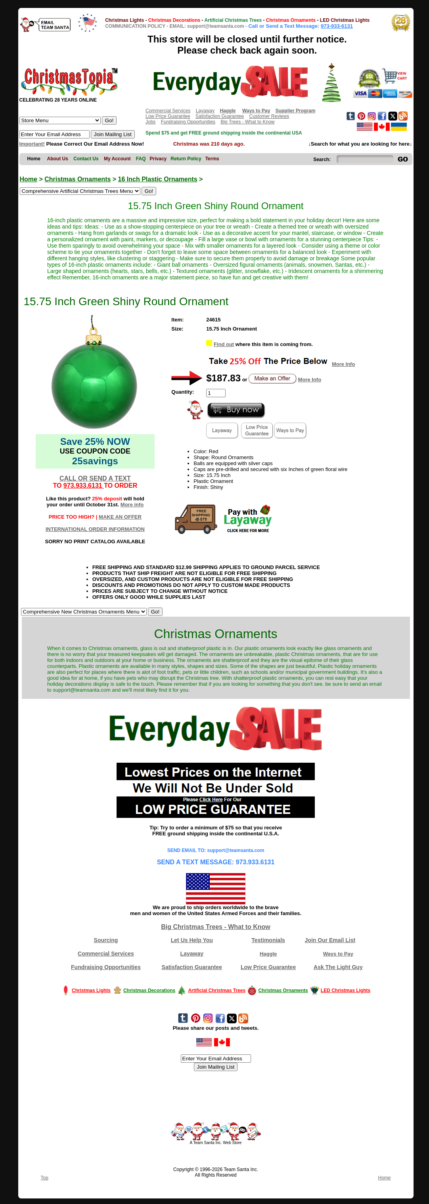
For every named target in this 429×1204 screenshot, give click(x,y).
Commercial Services (168, 110)
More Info (343, 364)
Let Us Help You (192, 940)
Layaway (205, 110)
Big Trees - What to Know (247, 122)
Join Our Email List (330, 940)
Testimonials (268, 940)
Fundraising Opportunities (188, 122)
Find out (224, 344)
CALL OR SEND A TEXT (95, 478)
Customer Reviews (269, 116)
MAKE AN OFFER (120, 517)
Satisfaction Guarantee (219, 116)
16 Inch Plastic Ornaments (157, 179)
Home (28, 179)
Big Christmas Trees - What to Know (215, 926)
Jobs (150, 122)
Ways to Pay (338, 954)
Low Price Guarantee (168, 116)
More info (132, 505)
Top (44, 1178)
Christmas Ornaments (77, 179)
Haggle (268, 954)
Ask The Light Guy (338, 967)
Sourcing (106, 940)
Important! (32, 144)
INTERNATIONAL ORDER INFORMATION (95, 529)
